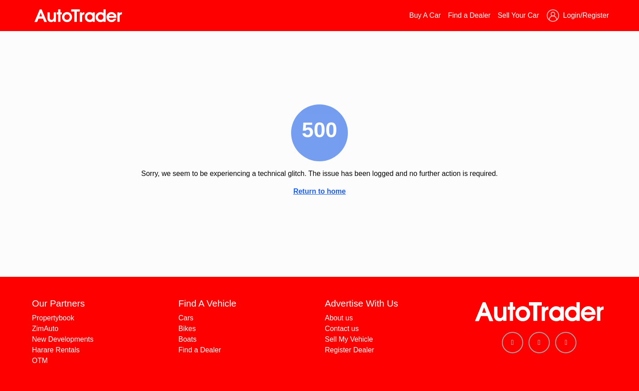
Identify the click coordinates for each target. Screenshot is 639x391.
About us (339, 318)
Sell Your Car (518, 15)
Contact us (342, 328)
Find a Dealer (469, 15)
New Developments (63, 339)
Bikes (187, 328)
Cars (185, 318)
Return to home (319, 191)
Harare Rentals (56, 350)
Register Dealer (349, 350)
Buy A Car (425, 15)
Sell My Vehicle (349, 339)
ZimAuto (45, 328)
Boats (187, 339)
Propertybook (53, 318)
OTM (40, 360)
